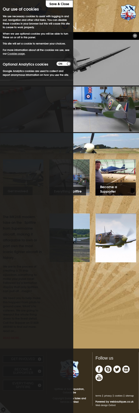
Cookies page (16, 53)
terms (98, 395)
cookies (119, 395)
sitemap (129, 395)
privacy (108, 395)
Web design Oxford (105, 405)
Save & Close (59, 3)
